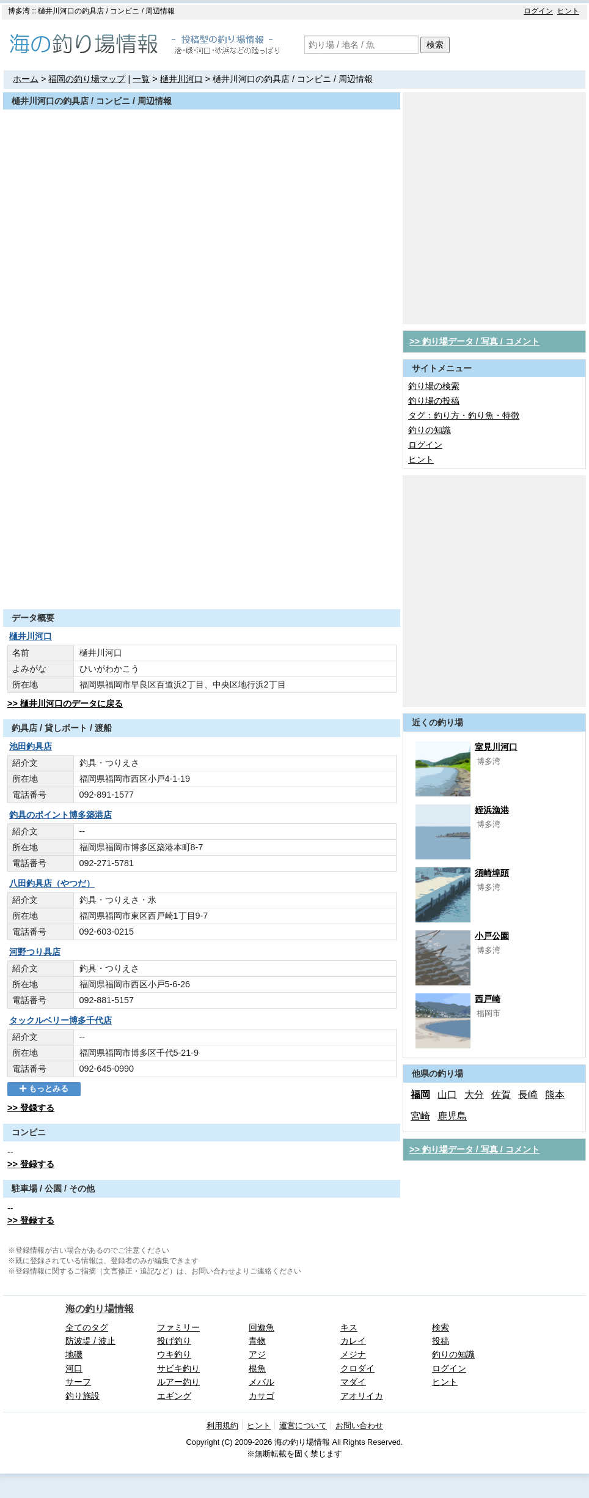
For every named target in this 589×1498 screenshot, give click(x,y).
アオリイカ (361, 1396)
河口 (73, 1368)
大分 (474, 1094)
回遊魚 (261, 1327)
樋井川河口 (181, 79)
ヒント (568, 11)
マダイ (353, 1382)
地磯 (73, 1354)
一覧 (141, 79)
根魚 (257, 1368)
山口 (447, 1094)
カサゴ (261, 1396)
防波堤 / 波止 (90, 1341)
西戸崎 (487, 999)
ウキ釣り (174, 1354)
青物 (257, 1341)
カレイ (353, 1341)
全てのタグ (86, 1327)
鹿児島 (452, 1116)
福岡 (420, 1094)
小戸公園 (492, 936)
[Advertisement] (114, 207)
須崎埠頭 (492, 873)
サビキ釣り (178, 1368)
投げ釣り (174, 1341)
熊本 (555, 1094)
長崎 (528, 1094)
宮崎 (420, 1116)
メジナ (353, 1354)
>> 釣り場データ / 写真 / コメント (474, 341)
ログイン (538, 11)
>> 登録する (30, 1108)
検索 (435, 45)
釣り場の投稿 (433, 401)
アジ (257, 1354)
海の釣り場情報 (99, 1308)
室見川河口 (496, 747)
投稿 (440, 1341)
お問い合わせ (359, 1425)
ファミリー (178, 1327)
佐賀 (501, 1094)
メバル (261, 1382)
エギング (174, 1396)
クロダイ (357, 1368)
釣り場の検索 (433, 386)
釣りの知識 (429, 430)
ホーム (25, 79)
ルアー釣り (178, 1382)
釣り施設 (82, 1396)
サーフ (78, 1382)
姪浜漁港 (492, 810)
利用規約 (222, 1425)
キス (348, 1327)
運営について (303, 1425)
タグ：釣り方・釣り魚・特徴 (463, 415)
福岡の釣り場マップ (86, 79)
